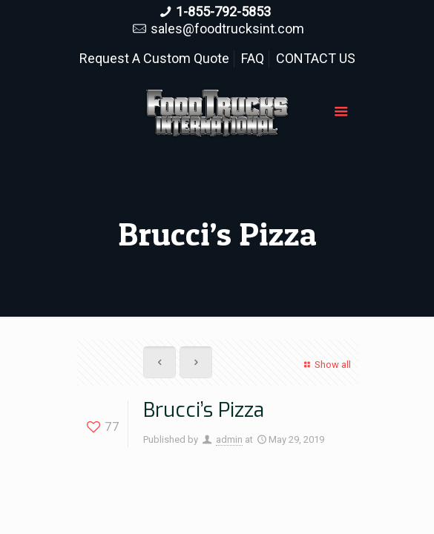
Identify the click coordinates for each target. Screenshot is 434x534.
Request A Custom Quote (154, 58)
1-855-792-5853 (223, 11)
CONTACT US (315, 58)
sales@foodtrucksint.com (227, 28)
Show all (325, 364)
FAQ (252, 58)
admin (229, 439)
